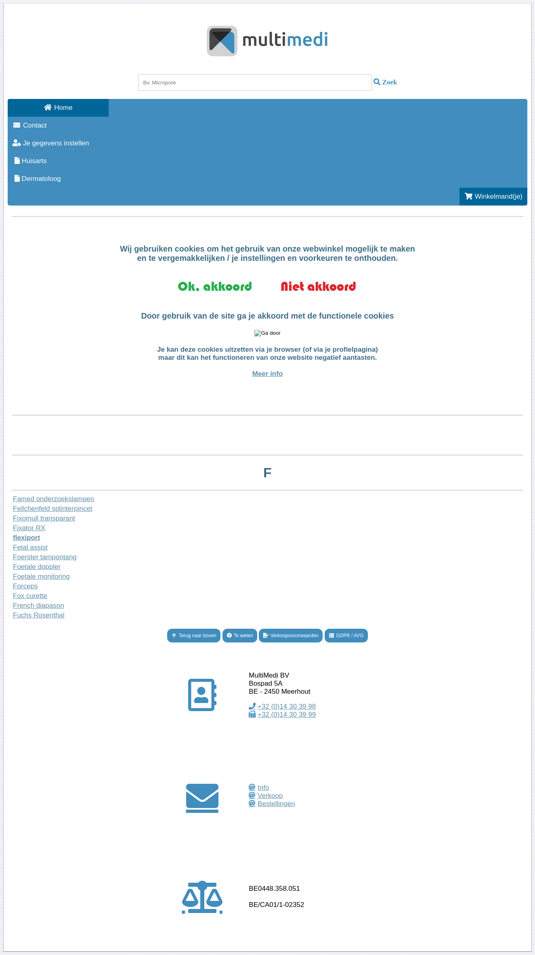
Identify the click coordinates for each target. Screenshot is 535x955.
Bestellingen (276, 804)
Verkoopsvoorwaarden (291, 635)
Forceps (25, 586)
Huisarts (30, 161)
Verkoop (270, 796)
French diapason (38, 605)
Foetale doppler (37, 567)
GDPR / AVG (346, 635)
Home (58, 107)
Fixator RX (29, 528)
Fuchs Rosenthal (39, 615)
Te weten (240, 635)
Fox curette (30, 596)
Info (263, 787)
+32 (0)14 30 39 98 (287, 706)
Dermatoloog (37, 179)
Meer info (267, 374)
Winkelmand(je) (493, 196)
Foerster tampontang (45, 557)
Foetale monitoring (41, 576)
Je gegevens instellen (51, 143)
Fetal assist (30, 547)
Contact (30, 125)
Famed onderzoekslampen (53, 499)
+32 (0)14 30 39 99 (287, 714)
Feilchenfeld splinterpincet (52, 508)
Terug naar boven (193, 635)
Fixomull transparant (44, 518)
